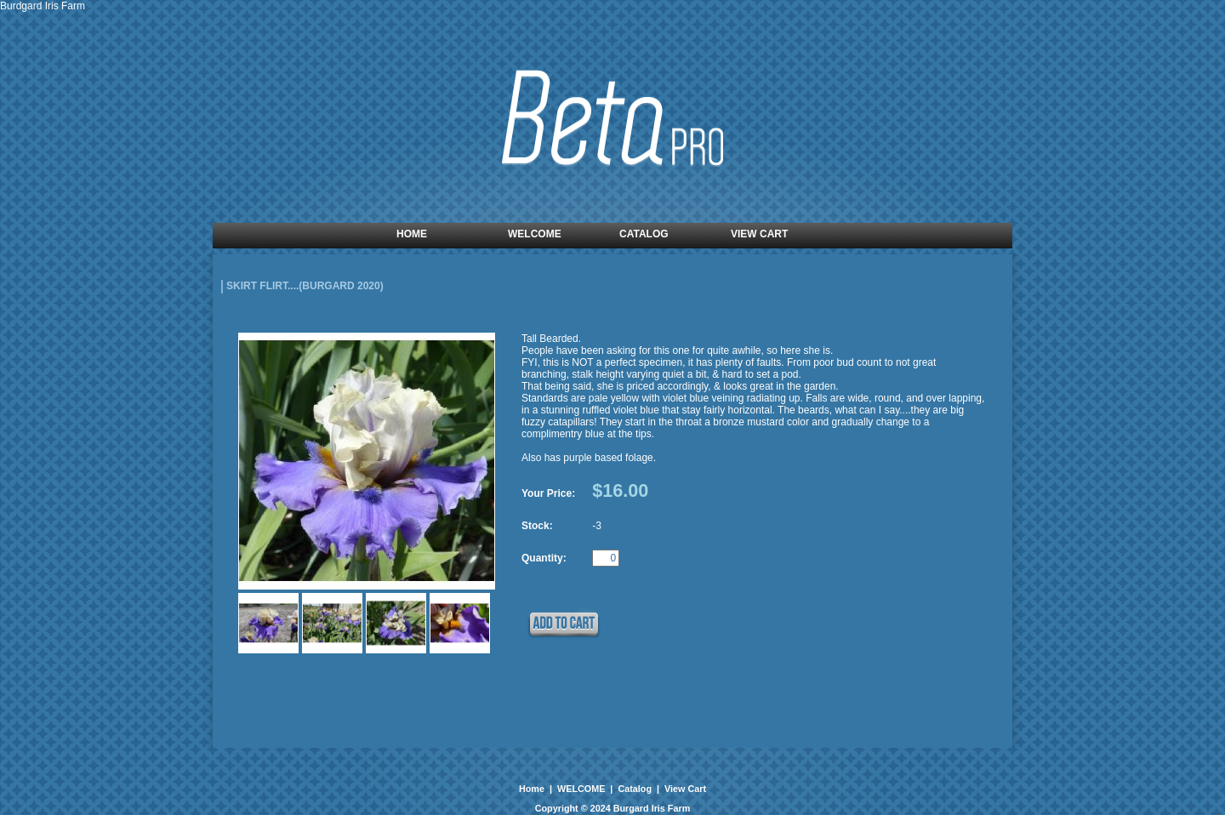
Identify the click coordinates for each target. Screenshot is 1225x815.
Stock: (537, 526)
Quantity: (544, 558)
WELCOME (581, 789)
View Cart (684, 789)
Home (533, 789)
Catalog (634, 789)
